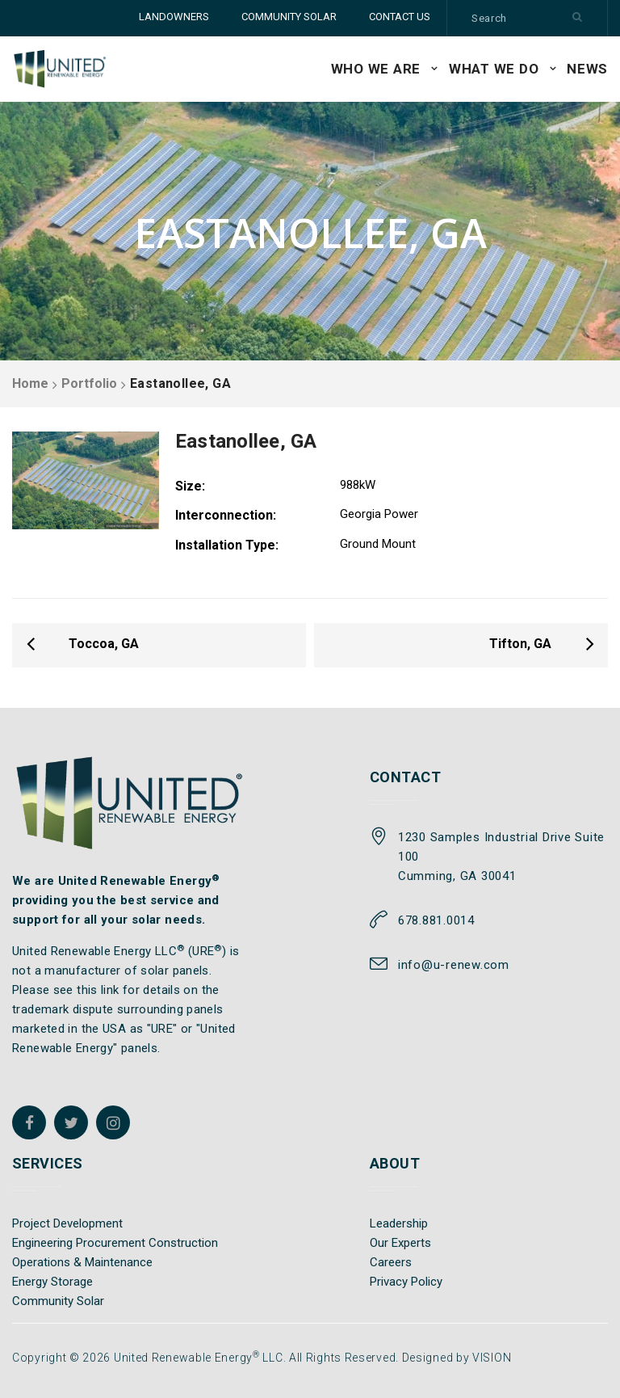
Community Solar (58, 1301)
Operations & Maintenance (82, 1262)
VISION (491, 1357)
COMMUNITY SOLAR (289, 17)
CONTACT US (399, 17)
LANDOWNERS (174, 17)
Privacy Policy (406, 1281)
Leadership (399, 1223)
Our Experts (400, 1243)
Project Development (67, 1223)
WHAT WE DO (494, 69)
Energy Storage (52, 1281)
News (587, 69)
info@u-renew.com (453, 965)
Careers (391, 1262)
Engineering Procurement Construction (115, 1243)
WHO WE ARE (376, 69)
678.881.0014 (436, 920)
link (110, 990)
